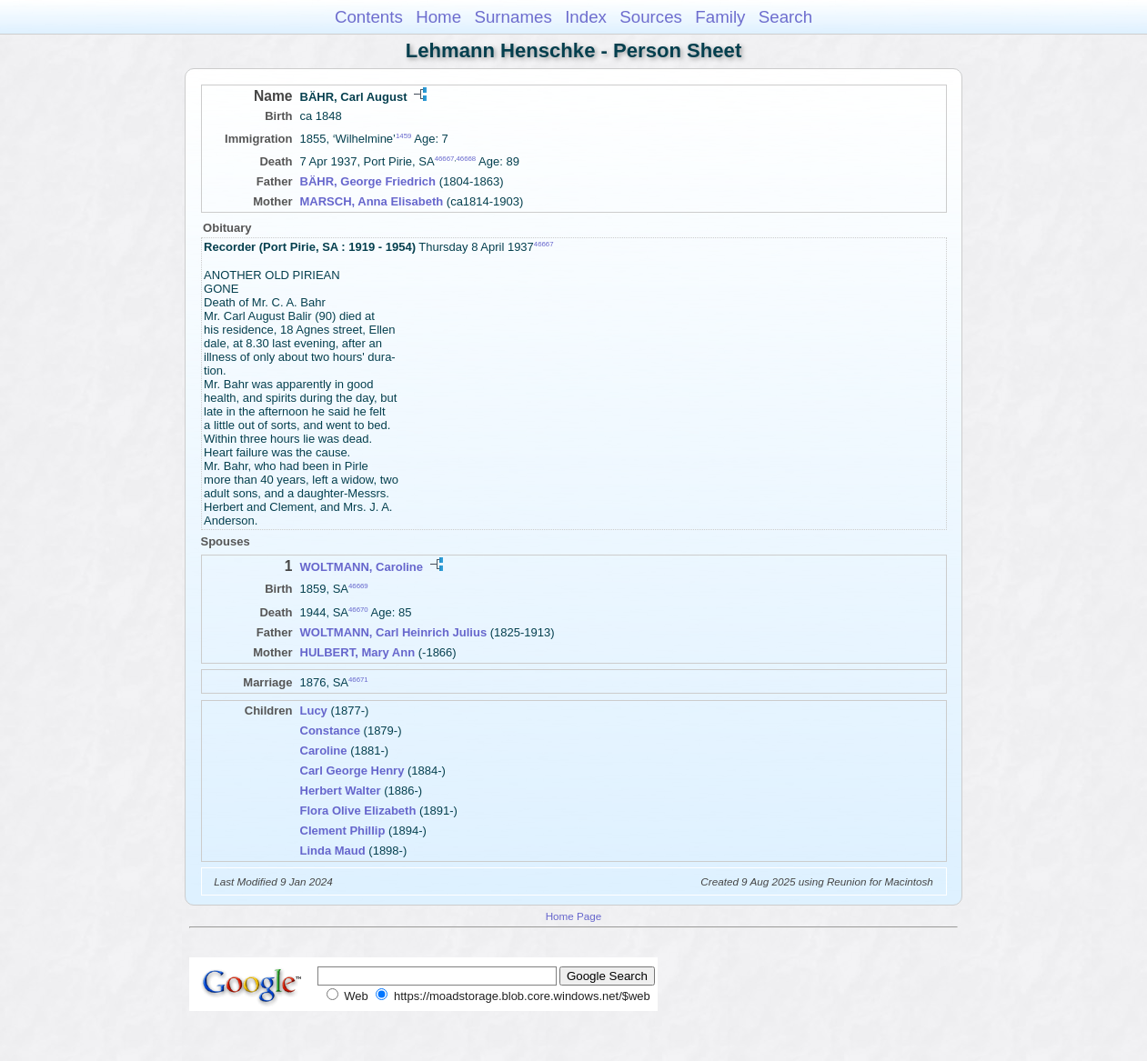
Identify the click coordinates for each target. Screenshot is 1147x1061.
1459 (403, 136)
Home (438, 16)
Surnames (512, 16)
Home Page (574, 916)
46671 (358, 680)
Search (785, 16)
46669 (358, 586)
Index (586, 16)
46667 (445, 159)
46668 (467, 159)
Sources (650, 16)
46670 (358, 609)
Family (720, 16)
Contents (369, 16)
